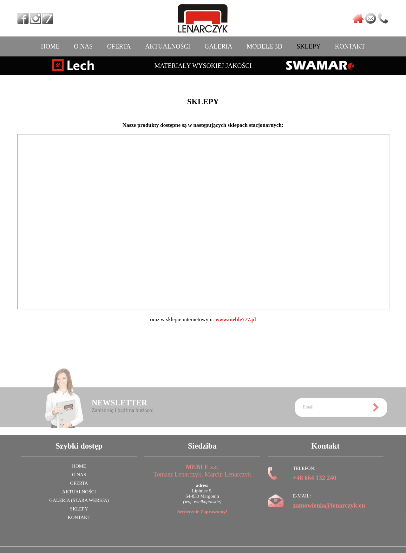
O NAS (83, 46)
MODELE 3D (264, 46)
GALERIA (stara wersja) (79, 504)
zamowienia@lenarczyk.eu (329, 509)
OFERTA (119, 46)
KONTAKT (350, 46)
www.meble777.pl (235, 319)
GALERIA (218, 46)
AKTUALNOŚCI (167, 46)
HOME (50, 46)
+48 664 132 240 (314, 482)
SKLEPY (309, 46)
